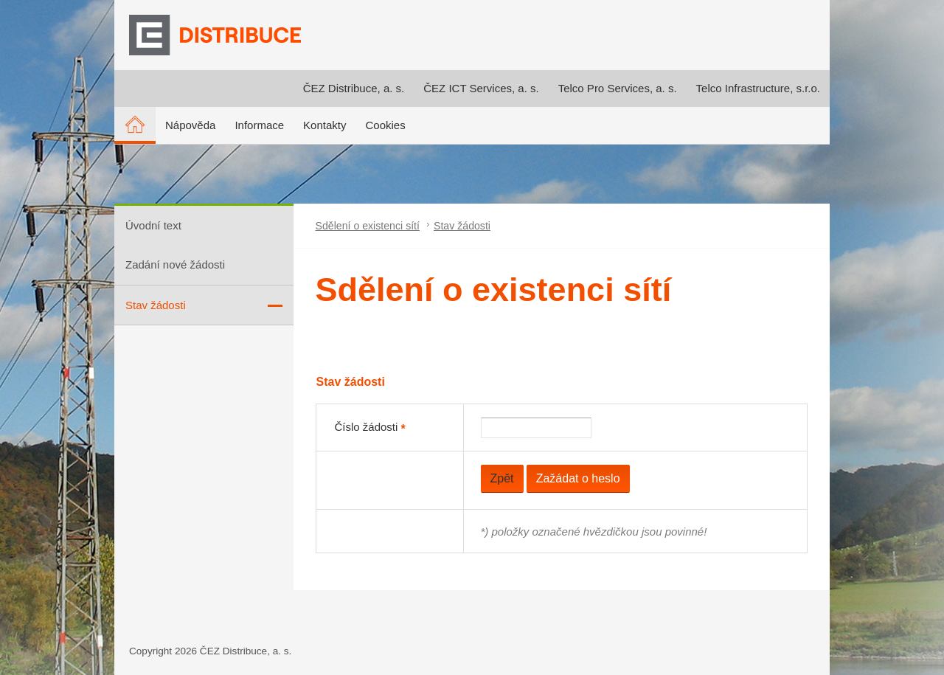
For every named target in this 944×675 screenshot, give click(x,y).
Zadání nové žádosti (175, 264)
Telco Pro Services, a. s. (617, 88)
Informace (259, 125)
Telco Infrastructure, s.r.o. (758, 88)
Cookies (385, 125)
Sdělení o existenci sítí (368, 226)
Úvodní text (153, 225)
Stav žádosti (462, 226)
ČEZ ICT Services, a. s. (480, 88)
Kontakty (324, 125)
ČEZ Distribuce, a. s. (354, 88)
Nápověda (190, 125)
